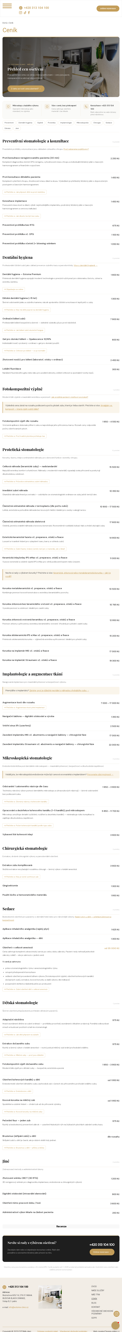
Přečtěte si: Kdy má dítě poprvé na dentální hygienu (26, 310)
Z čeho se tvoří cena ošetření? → (26, 88)
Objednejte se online (13, 289)
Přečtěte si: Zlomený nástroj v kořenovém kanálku (25, 801)
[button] (115, 1325)
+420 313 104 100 (36, 8)
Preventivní (9, 123)
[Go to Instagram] (116, 1310)
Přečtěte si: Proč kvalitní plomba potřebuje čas (24, 436)
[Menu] (7, 5)
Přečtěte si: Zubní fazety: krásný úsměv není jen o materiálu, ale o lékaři (34, 549)
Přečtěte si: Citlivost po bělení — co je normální (24, 351)
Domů (5, 23)
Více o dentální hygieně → (86, 265)
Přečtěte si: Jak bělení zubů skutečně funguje (23, 330)
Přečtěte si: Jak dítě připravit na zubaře (21, 1035)
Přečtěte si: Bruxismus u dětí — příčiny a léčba (24, 1148)
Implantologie (66, 123)
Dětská (7, 128)
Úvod (94, 1282)
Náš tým (95, 1290)
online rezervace (108, 8)
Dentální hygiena (25, 123)
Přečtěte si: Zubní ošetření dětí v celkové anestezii (25, 989)
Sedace (109, 123)
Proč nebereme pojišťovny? (76, 149)
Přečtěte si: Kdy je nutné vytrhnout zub (21, 877)
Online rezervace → (102, 1248)
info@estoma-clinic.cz (18, 1303)
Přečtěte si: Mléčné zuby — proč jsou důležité (24, 1055)
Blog (93, 1299)
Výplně (40, 123)
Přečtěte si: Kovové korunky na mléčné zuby (23, 1112)
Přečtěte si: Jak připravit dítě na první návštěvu (24, 192)
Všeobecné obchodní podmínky (102, 1308)
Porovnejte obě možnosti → (100, 774)
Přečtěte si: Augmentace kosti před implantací (24, 707)
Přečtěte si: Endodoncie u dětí (17, 1091)
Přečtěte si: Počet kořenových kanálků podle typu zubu (28, 825)
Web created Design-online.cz (106, 1327)
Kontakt (95, 1303)
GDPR (94, 1314)
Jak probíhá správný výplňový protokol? (69, 397)
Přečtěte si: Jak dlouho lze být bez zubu (21, 216)
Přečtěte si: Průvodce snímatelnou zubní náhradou (26, 481)
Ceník (94, 1295)
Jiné (17, 128)
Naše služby (97, 1286)
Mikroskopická (82, 123)
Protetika (51, 123)
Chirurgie (97, 123)
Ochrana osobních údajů (47, 1327)
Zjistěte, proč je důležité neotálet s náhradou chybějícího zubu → (59, 690)
